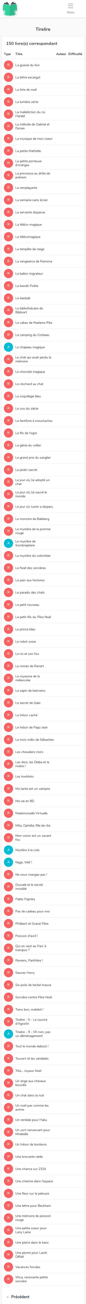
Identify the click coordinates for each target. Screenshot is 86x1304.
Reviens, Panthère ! (29, 960)
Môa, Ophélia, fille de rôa (32, 825)
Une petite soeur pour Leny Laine (31, 1230)
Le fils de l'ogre (26, 433)
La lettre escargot (27, 77)
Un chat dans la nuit (29, 1095)
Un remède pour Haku (31, 1120)
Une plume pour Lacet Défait (31, 1255)
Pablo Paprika (25, 899)
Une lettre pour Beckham (33, 1206)
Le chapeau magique (30, 347)
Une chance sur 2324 (30, 1169)
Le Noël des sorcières (30, 568)
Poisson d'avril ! (26, 936)
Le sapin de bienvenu (30, 690)
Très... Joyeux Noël (28, 1071)
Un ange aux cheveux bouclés (30, 1083)
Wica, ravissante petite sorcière (31, 1279)
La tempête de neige (29, 249)
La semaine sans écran (31, 200)
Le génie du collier (28, 445)
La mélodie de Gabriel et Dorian (32, 126)
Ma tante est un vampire (32, 789)
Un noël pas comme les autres (32, 1107)
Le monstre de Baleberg (32, 519)
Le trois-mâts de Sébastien (34, 740)
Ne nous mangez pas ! (31, 874)
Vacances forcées (27, 1267)
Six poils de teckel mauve (33, 985)
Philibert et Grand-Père (31, 923)
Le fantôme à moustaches (34, 421)
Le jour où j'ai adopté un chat (32, 482)
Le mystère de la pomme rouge (32, 531)
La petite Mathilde (28, 151)
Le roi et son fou (27, 654)
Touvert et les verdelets (32, 1058)
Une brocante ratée (29, 1157)
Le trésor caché (26, 715)
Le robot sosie (25, 641)
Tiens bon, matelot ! (29, 1009)
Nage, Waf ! (23, 862)
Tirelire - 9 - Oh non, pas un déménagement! (32, 1034)
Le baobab (22, 298)
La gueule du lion (27, 65)
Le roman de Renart (29, 666)
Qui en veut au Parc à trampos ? (30, 948)
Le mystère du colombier (33, 556)
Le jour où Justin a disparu (34, 506)
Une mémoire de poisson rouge (33, 1218)
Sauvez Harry (25, 973)
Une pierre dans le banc (32, 1242)
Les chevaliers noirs (29, 752)
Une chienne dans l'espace (34, 1181)
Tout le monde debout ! (31, 1046)
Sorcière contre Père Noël (33, 997)
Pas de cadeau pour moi (32, 911)
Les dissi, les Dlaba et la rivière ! (32, 764)
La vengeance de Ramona (33, 261)
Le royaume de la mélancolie (27, 678)
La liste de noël (26, 89)
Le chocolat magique (30, 372)
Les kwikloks (24, 776)
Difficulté (75, 54)
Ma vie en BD (24, 801)
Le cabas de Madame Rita (33, 323)
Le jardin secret (26, 470)
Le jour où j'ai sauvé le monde (31, 494)
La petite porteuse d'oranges (28, 163)
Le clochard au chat (29, 384)
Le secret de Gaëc (28, 703)
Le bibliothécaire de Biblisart (29, 310)
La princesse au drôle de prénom (32, 175)
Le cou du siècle (26, 408)
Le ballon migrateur (29, 273)
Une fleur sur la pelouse (32, 1193)
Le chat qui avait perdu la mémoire (33, 359)
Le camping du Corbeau (32, 335)
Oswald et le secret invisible (29, 887)
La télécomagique (27, 237)
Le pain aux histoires (30, 580)
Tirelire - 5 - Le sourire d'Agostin (31, 1022)
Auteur (61, 54)
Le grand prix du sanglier (33, 457)
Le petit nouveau (27, 605)
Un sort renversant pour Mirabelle (32, 1132)
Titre (18, 54)
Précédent (17, 1297)
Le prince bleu (25, 629)
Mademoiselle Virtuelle (31, 813)
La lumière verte (26, 102)
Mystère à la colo (27, 850)
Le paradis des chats (30, 592)
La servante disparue (30, 212)
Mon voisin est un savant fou (33, 838)
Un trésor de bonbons (31, 1144)
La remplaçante (26, 188)
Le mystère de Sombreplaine (25, 543)
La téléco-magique (28, 224)
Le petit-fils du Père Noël (33, 617)
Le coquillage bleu (28, 396)
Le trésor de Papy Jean (31, 727)
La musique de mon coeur (34, 139)
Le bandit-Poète (26, 286)
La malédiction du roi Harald (30, 114)
